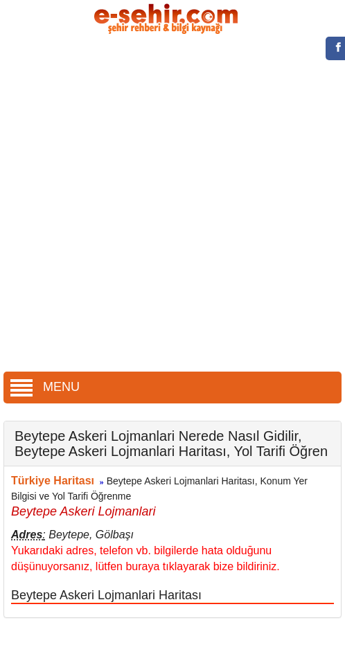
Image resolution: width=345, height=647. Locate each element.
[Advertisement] (167, 205)
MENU (45, 387)
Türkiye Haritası (52, 480)
